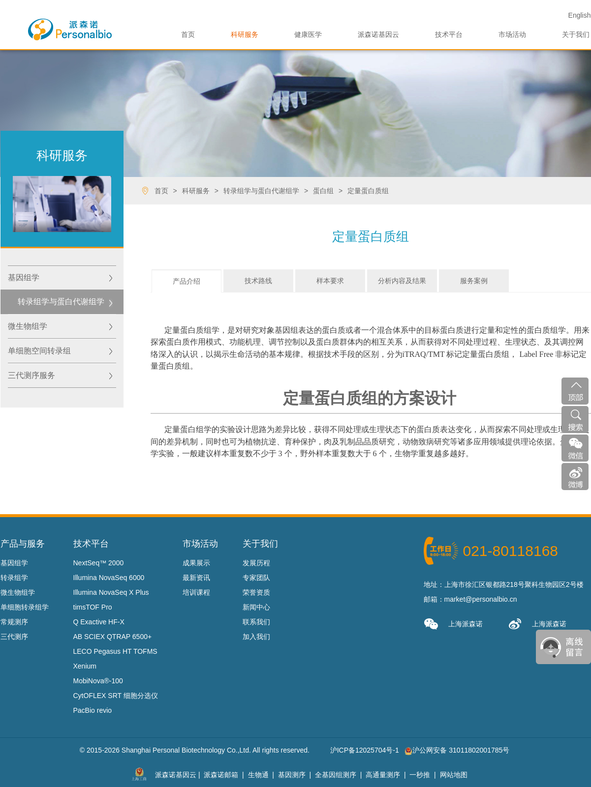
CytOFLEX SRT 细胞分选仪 (115, 696)
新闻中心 (256, 607)
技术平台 (449, 34)
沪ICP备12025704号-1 (364, 750)
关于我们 (576, 34)
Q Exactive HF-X (98, 622)
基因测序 (292, 775)
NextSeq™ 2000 (98, 563)
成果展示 (196, 563)
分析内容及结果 (402, 281)
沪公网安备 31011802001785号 (456, 750)
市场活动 (512, 34)
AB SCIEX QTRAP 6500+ (112, 637)
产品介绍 (186, 281)
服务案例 (474, 281)
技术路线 (258, 281)
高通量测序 (383, 775)
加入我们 (256, 637)
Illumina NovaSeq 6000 (109, 578)
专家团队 (256, 578)
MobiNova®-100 (98, 681)
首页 (188, 34)
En (579, 15)
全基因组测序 (335, 775)
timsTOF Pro (92, 607)
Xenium (84, 666)
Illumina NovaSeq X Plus (111, 592)
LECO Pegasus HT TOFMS (115, 651)
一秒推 (419, 775)
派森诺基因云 (378, 34)
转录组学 (14, 578)
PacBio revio (92, 710)
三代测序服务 (31, 375)
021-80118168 (511, 551)
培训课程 (196, 592)
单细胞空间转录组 (39, 351)
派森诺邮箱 (221, 775)
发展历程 (256, 563)
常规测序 (14, 622)
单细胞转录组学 (24, 607)
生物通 (258, 775)
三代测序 (14, 637)
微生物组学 (27, 326)
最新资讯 (196, 578)
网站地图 (453, 775)
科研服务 (244, 34)
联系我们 (256, 622)
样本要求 (330, 281)
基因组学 (23, 277)
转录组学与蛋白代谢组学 (61, 301)
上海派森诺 (453, 624)
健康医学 (308, 34)
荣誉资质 (256, 592)
